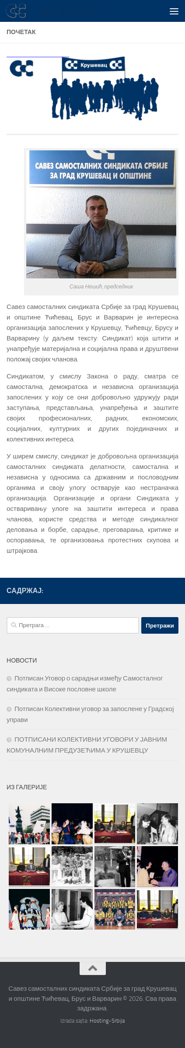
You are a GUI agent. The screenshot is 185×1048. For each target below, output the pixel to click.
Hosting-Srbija (107, 1020)
